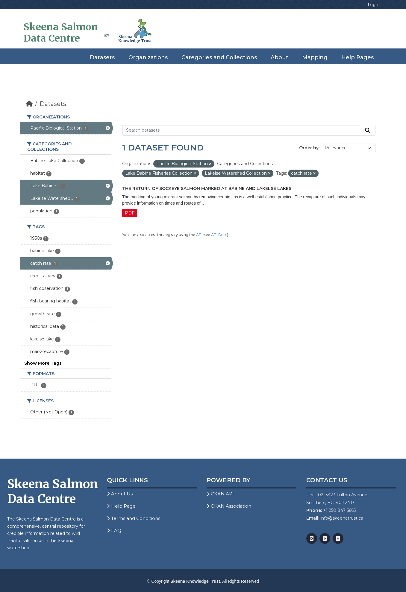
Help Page (121, 506)
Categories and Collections (219, 57)
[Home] (29, 103)
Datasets (102, 57)
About (279, 57)
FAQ (114, 530)
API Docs (219, 234)
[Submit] (367, 130)
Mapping (315, 57)
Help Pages (357, 57)
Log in (374, 4)
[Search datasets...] (241, 130)
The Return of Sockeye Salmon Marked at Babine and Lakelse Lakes (206, 188)
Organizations (148, 57)
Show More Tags (43, 363)
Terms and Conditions (133, 518)
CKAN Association (229, 506)
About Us (120, 494)
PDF (129, 213)
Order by (309, 147)
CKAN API (220, 494)
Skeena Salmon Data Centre (60, 32)
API (199, 234)
